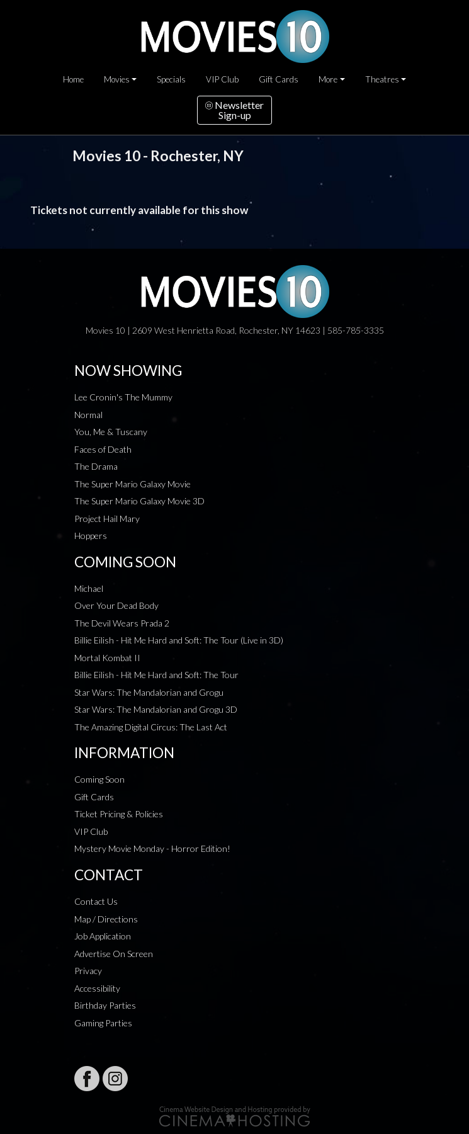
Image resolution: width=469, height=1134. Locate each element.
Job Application (102, 936)
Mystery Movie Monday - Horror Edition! (152, 848)
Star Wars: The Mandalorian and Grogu (148, 692)
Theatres (382, 79)
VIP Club (222, 79)
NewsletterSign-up (234, 110)
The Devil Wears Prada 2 (121, 623)
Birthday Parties (105, 1005)
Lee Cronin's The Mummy (123, 397)
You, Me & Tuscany (110, 431)
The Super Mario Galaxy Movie (132, 484)
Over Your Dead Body (116, 605)
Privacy (88, 970)
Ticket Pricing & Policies (118, 813)
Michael (88, 588)
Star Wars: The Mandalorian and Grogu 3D (155, 709)
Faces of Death (103, 449)
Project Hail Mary (107, 518)
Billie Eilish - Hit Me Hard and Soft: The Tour (156, 674)
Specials (171, 79)
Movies (117, 79)
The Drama (96, 466)
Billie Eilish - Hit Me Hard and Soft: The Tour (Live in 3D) (178, 640)
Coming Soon (99, 779)
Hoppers (90, 535)
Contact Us (96, 901)
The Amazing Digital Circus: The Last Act (150, 727)
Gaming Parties (103, 1023)
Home (73, 79)
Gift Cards (278, 79)
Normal (88, 414)
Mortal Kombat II (107, 657)
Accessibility (97, 988)
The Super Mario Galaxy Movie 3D (139, 501)
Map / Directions (106, 919)
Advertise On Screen (113, 953)
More (328, 79)
